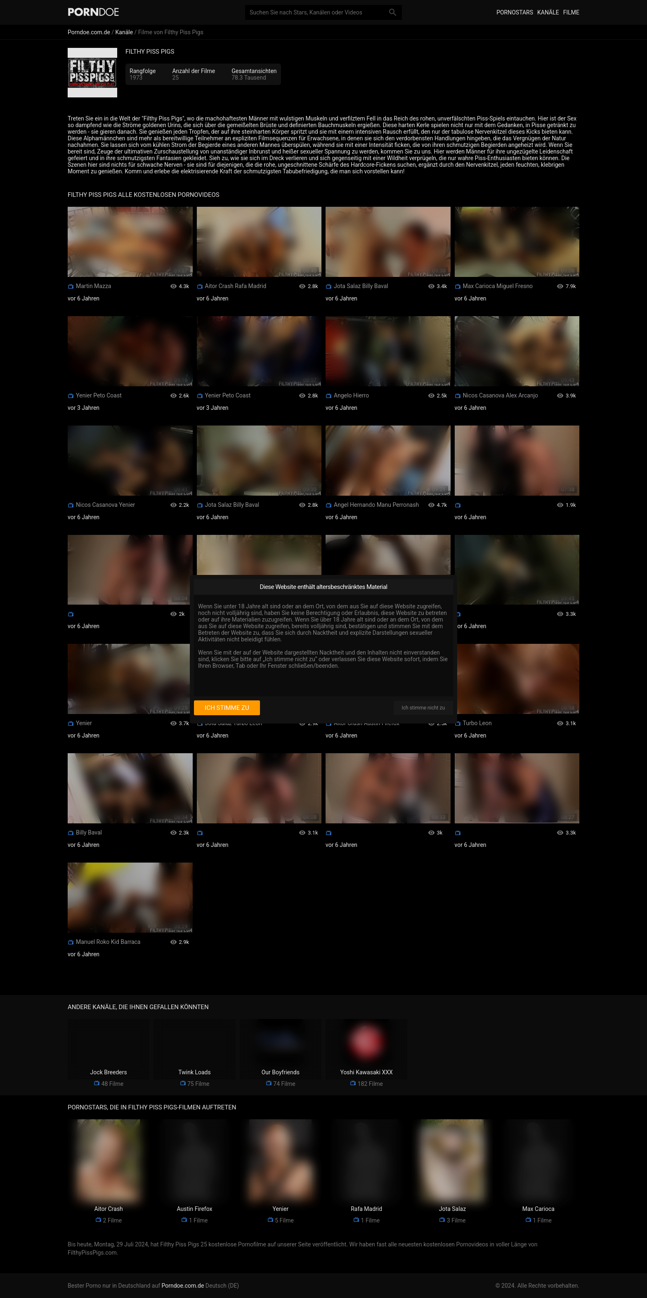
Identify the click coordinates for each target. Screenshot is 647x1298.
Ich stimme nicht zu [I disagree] (423, 708)
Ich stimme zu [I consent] (227, 708)
